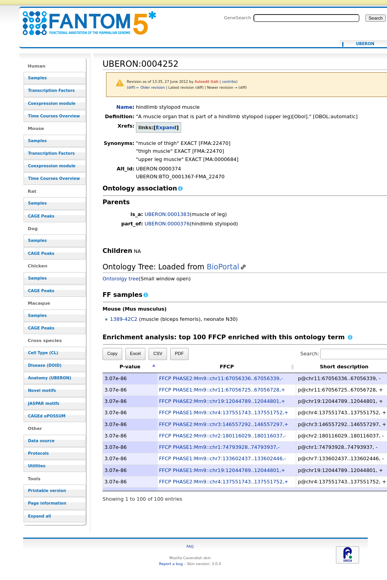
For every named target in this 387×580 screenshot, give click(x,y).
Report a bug (171, 564)
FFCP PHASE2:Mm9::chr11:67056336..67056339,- (221, 378)
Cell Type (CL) (43, 353)
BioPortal (223, 267)
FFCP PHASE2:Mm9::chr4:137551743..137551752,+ (223, 482)
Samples (37, 78)
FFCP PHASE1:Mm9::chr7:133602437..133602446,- (222, 458)
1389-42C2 (124, 319)
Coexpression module (51, 103)
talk (215, 82)
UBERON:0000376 (167, 224)
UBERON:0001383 (167, 214)
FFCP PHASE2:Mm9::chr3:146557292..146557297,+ (223, 424)
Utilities (36, 466)
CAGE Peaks (41, 216)
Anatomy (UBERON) (49, 378)
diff (131, 88)
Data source (41, 441)
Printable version (47, 491)
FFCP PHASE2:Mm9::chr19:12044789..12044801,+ (222, 401)
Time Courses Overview (54, 116)
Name (124, 107)
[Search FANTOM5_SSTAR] (306, 18)
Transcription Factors (51, 90)
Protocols (38, 453)
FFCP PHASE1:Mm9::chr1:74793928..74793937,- (219, 447)
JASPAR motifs (43, 403)
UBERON (365, 44)
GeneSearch (237, 17)
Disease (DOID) (44, 365)
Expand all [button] (39, 516)
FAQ (190, 546)
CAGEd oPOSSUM (46, 416)
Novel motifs (42, 390)
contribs (229, 82)
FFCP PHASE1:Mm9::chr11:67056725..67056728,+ (222, 390)
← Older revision (150, 88)
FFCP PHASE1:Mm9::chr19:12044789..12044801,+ (222, 470)
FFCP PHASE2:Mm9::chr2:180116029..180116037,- (222, 436)
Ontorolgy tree (121, 279)
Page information (47, 503)
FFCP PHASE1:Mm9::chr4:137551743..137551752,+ (223, 412)
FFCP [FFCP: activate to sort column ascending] (227, 367)
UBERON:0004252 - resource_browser (84, 18)
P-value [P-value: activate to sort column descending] (129, 367)
